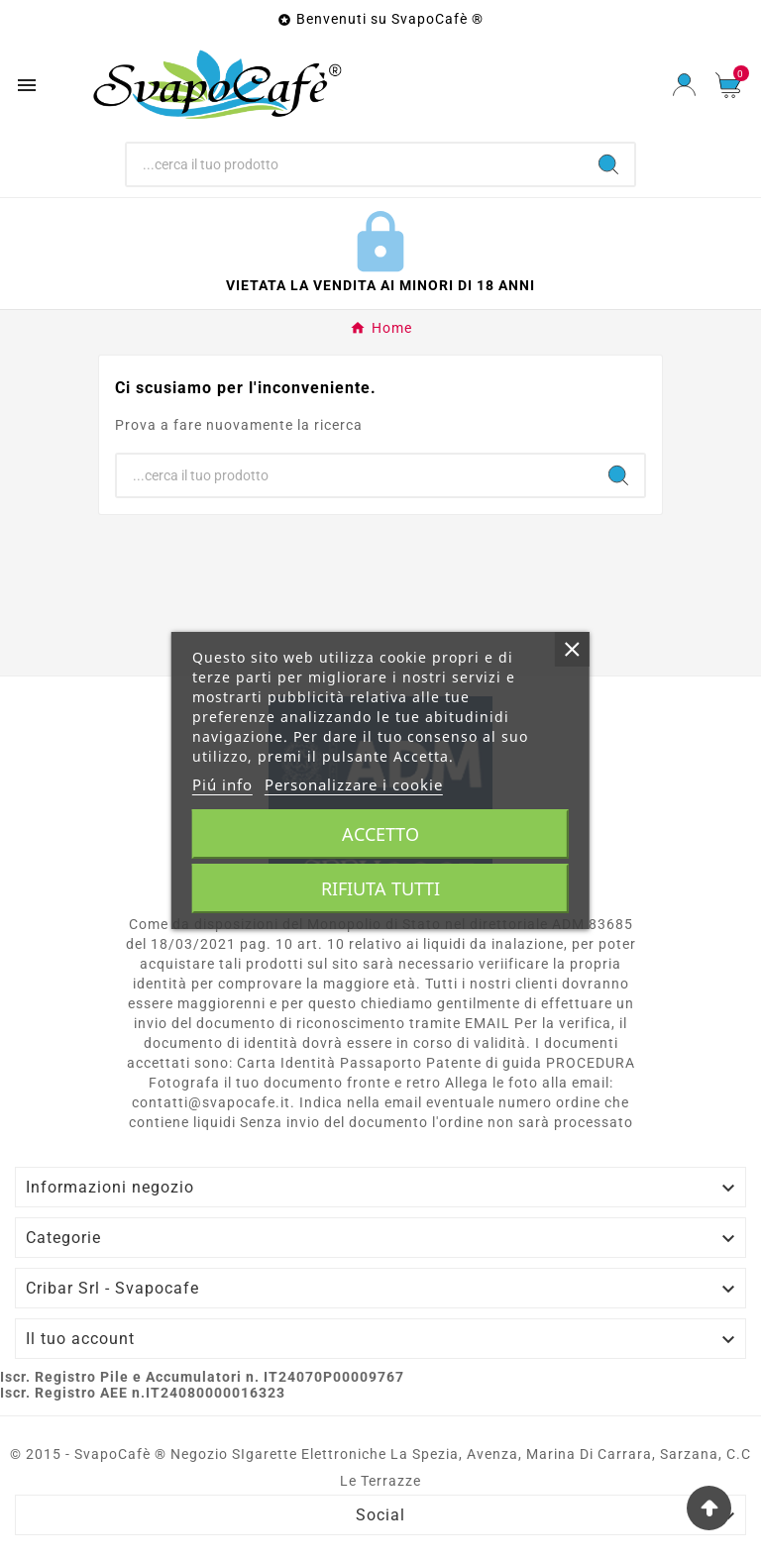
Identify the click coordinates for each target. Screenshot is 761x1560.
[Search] (608, 164)
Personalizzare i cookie (354, 784)
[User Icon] (684, 84)
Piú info (222, 784)
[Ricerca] (355, 164)
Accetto (380, 834)
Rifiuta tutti (380, 888)
